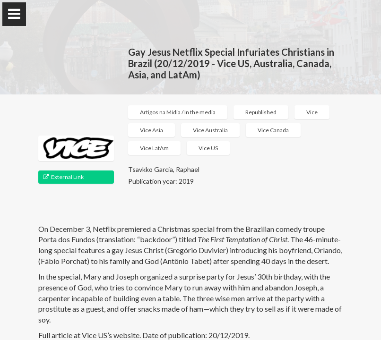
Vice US (208, 148)
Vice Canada (273, 130)
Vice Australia (210, 130)
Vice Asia (151, 130)
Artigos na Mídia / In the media (178, 112)
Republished (261, 112)
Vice (312, 112)
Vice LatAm (154, 148)
